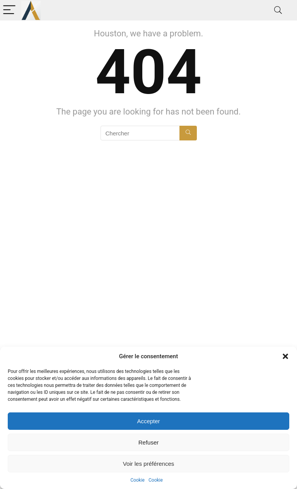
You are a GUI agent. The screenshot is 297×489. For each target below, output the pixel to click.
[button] (285, 356)
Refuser (148, 442)
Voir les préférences (148, 463)
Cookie (137, 480)
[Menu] (9, 10)
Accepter (148, 421)
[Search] (278, 10)
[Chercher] (188, 133)
